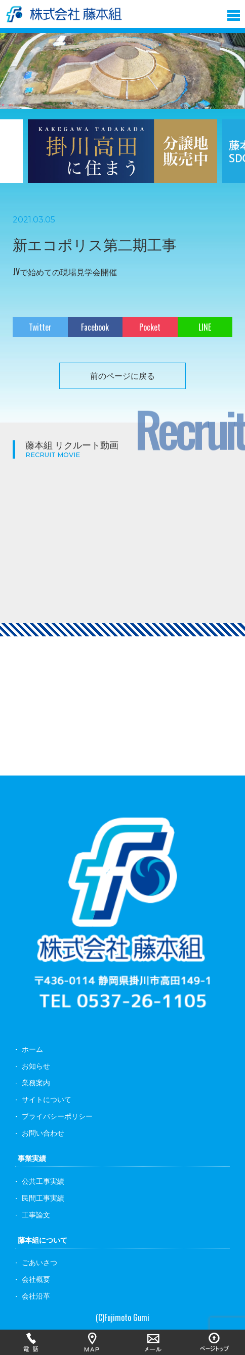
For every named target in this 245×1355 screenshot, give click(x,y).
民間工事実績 (43, 1197)
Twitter (40, 327)
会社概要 (36, 1278)
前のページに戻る (122, 375)
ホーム (32, 1048)
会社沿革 (36, 1295)
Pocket (149, 327)
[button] (233, 13)
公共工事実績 (43, 1180)
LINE (204, 327)
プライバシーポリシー (57, 1115)
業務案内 (36, 1082)
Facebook (95, 327)
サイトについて (46, 1098)
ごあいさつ (39, 1261)
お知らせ (36, 1065)
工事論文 (36, 1214)
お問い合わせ (43, 1132)
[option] (122, 157)
